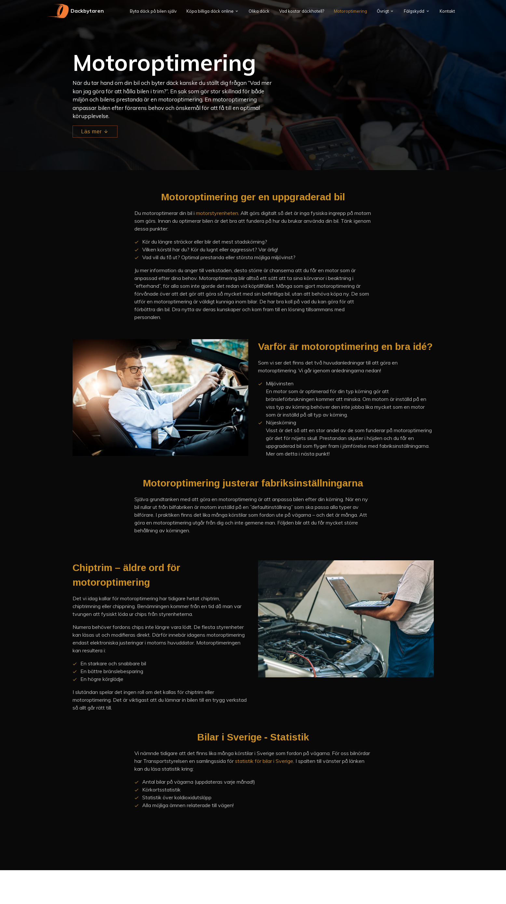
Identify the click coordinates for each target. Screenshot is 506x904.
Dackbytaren (75, 11)
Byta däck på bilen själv (153, 11)
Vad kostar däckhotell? (301, 11)
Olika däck (259, 11)
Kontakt (447, 11)
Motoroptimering (350, 11)
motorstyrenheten (217, 213)
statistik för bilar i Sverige (264, 761)
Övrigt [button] (383, 11)
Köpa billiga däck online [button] (210, 11)
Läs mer (95, 131)
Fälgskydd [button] (414, 11)
